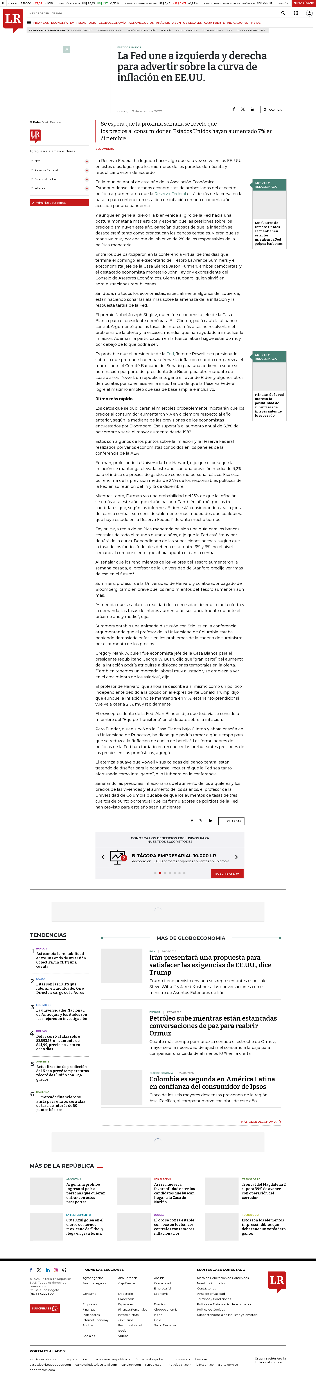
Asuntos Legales (94, 1283)
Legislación (162, 1179)
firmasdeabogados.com (153, 1359)
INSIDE (255, 22)
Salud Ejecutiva (165, 1325)
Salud (40, 978)
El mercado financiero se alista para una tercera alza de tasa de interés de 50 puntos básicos (60, 1103)
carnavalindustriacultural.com (96, 1364)
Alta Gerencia (128, 1278)
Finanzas (89, 1309)
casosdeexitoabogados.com (50, 1364)
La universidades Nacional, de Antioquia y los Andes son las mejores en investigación (61, 1014)
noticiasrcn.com (180, 1364)
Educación (43, 1005)
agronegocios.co (79, 1359)
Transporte (251, 1179)
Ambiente (42, 1061)
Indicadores (91, 1314)
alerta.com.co (228, 1364)
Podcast (89, 1325)
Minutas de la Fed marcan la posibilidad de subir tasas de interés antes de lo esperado (269, 405)
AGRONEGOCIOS (141, 22)
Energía (166, 30)
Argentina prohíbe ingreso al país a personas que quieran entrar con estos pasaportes (86, 1193)
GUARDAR (273, 109)
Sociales (89, 1336)
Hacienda (42, 1091)
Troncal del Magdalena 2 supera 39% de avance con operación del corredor (264, 1191)
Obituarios (125, 1320)
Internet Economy (95, 1320)
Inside (158, 1314)
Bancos (41, 948)
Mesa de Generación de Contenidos (223, 1278)
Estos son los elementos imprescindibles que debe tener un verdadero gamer (264, 1226)
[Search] (283, 13)
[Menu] (30, 22)
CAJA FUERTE (214, 22)
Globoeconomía (166, 1309)
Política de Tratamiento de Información (225, 1304)
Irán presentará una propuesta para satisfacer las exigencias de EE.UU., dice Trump (210, 965)
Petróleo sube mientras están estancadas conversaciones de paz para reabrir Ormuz (213, 1025)
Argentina (73, 1179)
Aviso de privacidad (211, 1293)
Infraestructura (128, 1314)
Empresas (90, 1304)
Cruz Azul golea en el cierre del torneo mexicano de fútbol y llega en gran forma (85, 1226)
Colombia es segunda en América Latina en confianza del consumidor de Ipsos (212, 1083)
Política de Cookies (211, 1309)
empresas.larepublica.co (113, 1359)
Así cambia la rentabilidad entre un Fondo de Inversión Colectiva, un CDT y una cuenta (61, 960)
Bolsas (41, 1031)
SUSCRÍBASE (304, 3)
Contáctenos (206, 1288)
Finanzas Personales (132, 1309)
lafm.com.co (205, 1364)
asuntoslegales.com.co (46, 1359)
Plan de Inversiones (251, 30)
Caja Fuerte (126, 1283)
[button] (101, 857)
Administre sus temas (49, 202)
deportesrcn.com (42, 1370)
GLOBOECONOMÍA (112, 22)
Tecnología (250, 1214)
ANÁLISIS (163, 22)
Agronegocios (93, 1278)
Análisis (159, 1278)
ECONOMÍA (59, 22)
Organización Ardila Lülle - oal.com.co (270, 1360)
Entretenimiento (78, 1214)
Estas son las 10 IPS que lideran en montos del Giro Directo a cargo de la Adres (60, 988)
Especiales (125, 1304)
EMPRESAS (78, 22)
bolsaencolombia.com (191, 1359)
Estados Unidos (187, 30)
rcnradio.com (154, 1364)
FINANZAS (41, 22)
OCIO (92, 22)
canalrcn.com (131, 1364)
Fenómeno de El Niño (141, 30)
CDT (230, 30)
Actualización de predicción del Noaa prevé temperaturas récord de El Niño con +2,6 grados (62, 1073)
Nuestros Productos (211, 1283)
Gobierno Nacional (110, 30)
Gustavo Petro (82, 30)
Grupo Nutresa (212, 30)
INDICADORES (237, 22)
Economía (161, 1293)
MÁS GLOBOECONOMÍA (258, 1121)
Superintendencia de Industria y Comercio (227, 1314)
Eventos (159, 1304)
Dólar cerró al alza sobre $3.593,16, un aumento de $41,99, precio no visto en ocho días (58, 1042)
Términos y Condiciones (214, 1299)
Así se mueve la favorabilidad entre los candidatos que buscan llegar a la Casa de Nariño (174, 1193)
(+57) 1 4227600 (42, 1293)
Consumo (90, 1293)
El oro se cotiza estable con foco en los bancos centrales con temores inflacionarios (174, 1226)
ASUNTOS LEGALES (187, 22)
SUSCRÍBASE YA (227, 873)
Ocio (157, 1320)
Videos (123, 1336)
